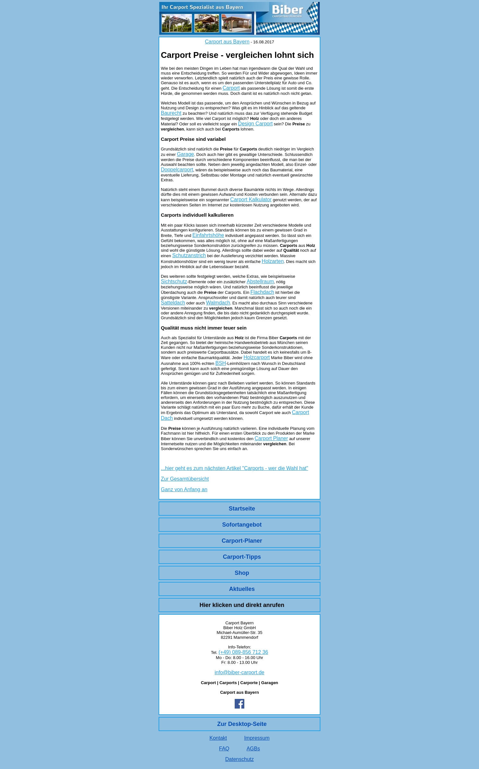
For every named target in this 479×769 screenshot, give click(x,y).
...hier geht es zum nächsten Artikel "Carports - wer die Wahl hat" (234, 468)
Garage (185, 154)
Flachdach (262, 292)
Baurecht (171, 113)
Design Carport (255, 123)
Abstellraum (260, 281)
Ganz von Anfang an (184, 489)
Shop (242, 573)
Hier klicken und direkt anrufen (241, 605)
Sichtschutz (174, 281)
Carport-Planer (242, 541)
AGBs (253, 748)
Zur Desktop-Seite (241, 724)
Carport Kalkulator (251, 199)
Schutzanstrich (189, 255)
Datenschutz (239, 759)
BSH (220, 363)
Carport (231, 88)
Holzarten (272, 261)
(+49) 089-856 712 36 (243, 652)
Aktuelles (242, 589)
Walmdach (218, 302)
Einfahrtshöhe (208, 235)
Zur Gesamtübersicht (185, 479)
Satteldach (173, 302)
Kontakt (218, 738)
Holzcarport (257, 357)
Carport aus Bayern (227, 41)
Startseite (242, 508)
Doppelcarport (177, 169)
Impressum (256, 738)
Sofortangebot (242, 524)
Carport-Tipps (242, 557)
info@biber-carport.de (240, 672)
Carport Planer (271, 438)
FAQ (224, 748)
